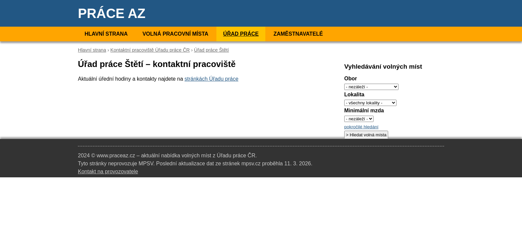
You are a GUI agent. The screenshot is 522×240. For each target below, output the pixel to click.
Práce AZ (111, 13)
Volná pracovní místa (175, 34)
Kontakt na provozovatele (108, 171)
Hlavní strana (106, 34)
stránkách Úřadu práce (211, 79)
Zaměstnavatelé (298, 34)
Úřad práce (241, 34)
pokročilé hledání (361, 126)
